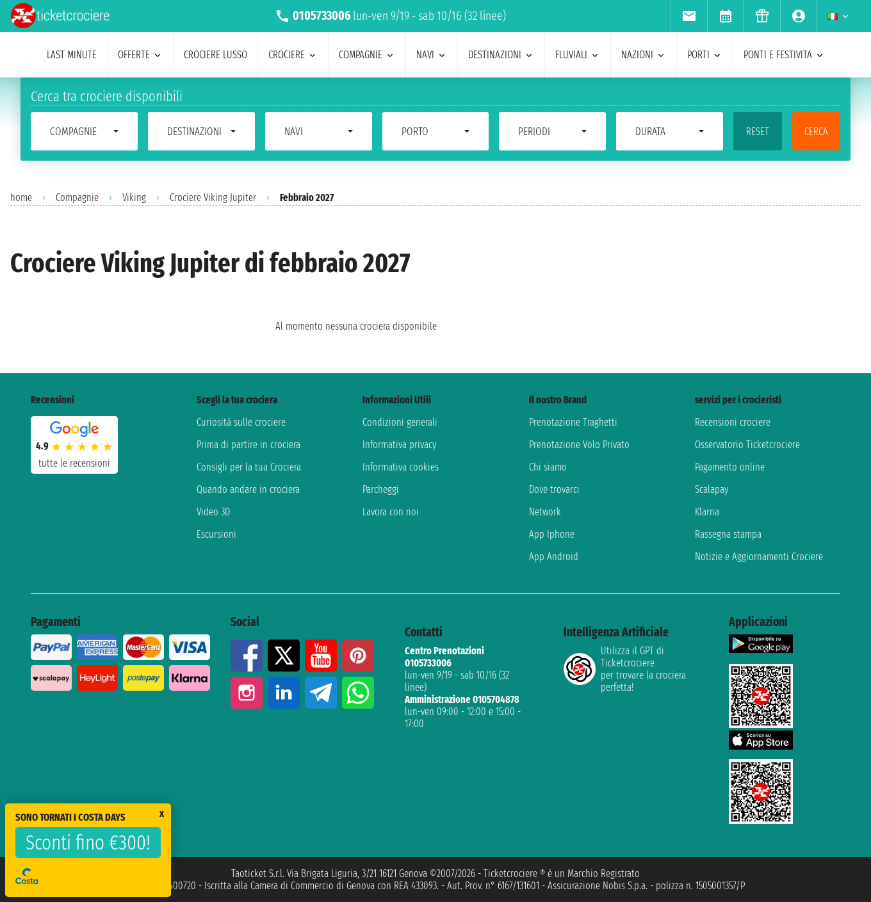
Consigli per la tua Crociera (249, 467)
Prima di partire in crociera (248, 445)
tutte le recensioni (74, 463)
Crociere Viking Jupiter (213, 197)
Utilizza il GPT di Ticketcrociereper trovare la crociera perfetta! (625, 669)
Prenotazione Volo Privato (579, 445)
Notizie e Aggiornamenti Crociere (759, 557)
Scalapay (711, 489)
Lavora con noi (390, 512)
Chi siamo (548, 467)
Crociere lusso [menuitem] (215, 55)
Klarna (707, 512)
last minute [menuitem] (72, 55)
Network (545, 512)
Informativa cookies (400, 467)
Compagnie (77, 197)
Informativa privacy (399, 445)
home (21, 197)
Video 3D (213, 512)
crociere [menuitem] (293, 55)
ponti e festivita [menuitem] (784, 55)
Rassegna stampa (728, 534)
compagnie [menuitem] (367, 55)
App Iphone (551, 534)
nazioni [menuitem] (643, 55)
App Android (553, 557)
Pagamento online (730, 467)
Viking (134, 197)
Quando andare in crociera (248, 489)
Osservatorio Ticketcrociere (747, 445)
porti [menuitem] (704, 55)
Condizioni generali (399, 422)
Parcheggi (380, 489)
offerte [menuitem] (140, 55)
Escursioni (216, 534)
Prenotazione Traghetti (573, 422)
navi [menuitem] (431, 55)
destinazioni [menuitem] (501, 55)
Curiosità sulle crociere (241, 422)
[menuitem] (689, 16)
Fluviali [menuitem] (577, 55)
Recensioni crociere (732, 422)
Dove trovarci (554, 489)
